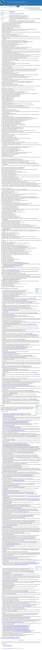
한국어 (17, 638)
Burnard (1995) (10, 501)
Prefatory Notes (3, 18)
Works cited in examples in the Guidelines (4, 12)
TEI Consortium (4, 643)
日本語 (14, 638)
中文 (18, 638)
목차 (2, 19)
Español (7, 638)
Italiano (9, 638)
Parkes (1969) (28, 82)
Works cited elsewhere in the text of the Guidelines (4, 14)
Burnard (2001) (23, 517)
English (2, 638)
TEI (36, 412)
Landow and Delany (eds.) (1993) (27, 475)
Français (12, 638)
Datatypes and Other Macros (4, 17)
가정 (1, 19)
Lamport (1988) (31, 492)
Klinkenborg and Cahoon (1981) (31, 29)
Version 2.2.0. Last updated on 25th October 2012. (9, 648)
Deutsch (4, 638)
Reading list (2, 15)
